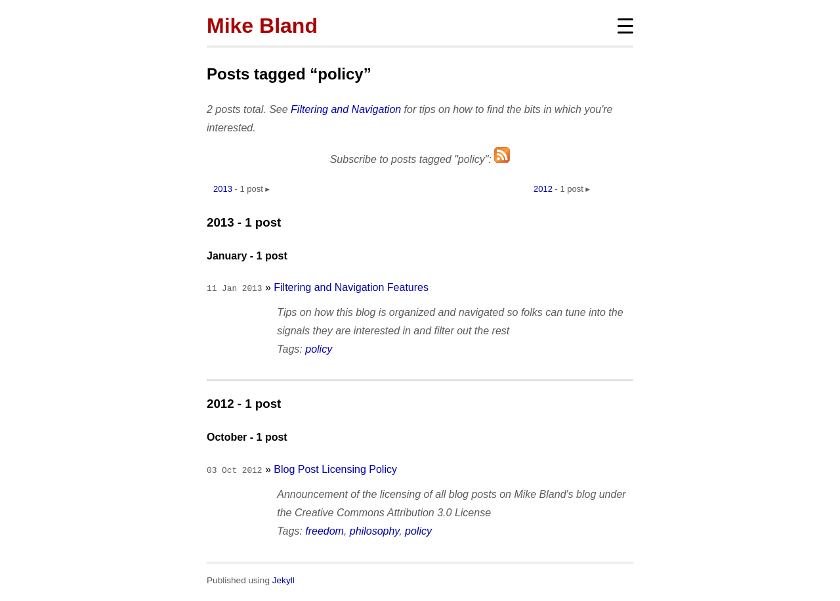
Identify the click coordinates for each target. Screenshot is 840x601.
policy (318, 347)
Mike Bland (262, 25)
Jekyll (283, 578)
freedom (324, 528)
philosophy (374, 528)
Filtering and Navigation (346, 109)
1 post (251, 189)
